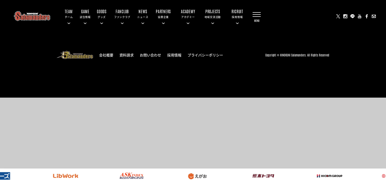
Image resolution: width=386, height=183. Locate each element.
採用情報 (174, 54)
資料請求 (126, 54)
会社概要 (106, 54)
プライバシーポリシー (205, 54)
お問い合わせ (150, 54)
